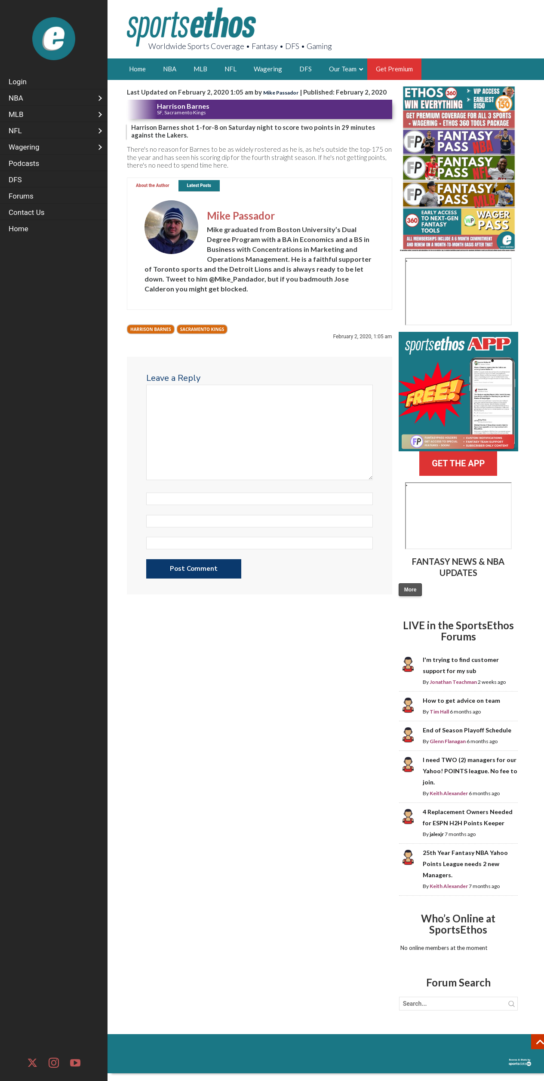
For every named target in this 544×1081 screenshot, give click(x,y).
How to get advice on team (461, 700)
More (410, 590)
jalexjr (437, 834)
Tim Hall (439, 711)
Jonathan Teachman (453, 682)
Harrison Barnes (150, 329)
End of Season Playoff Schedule (467, 730)
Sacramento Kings (202, 329)
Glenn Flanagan (448, 741)
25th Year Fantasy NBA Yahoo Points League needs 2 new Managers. (465, 864)
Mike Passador (280, 92)
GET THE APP (458, 463)
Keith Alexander (449, 793)
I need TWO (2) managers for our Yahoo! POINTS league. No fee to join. (470, 771)
